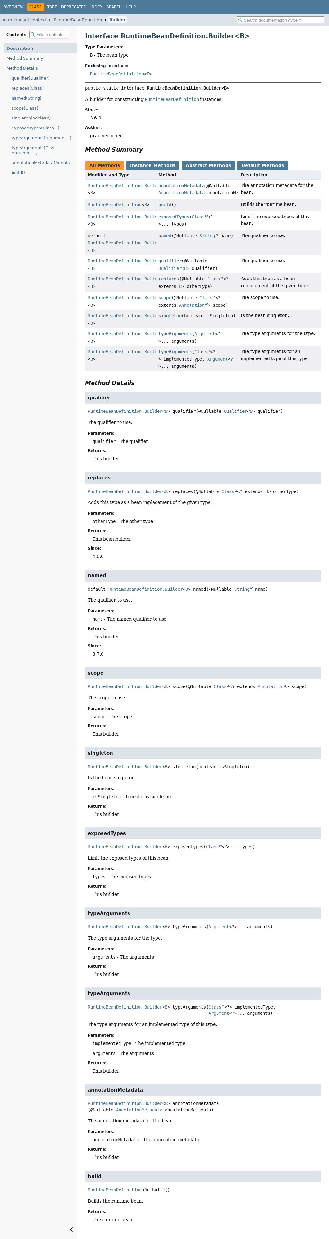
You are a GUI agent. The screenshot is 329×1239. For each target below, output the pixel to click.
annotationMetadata (181, 185)
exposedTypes (173, 216)
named (164, 235)
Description (19, 48)
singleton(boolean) (31, 118)
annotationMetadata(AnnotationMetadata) (44, 162)
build (164, 204)
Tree (52, 7)
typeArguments (175, 333)
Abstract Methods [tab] (208, 165)
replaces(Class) (28, 88)
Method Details (22, 68)
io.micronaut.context (24, 19)
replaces (168, 278)
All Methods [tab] (104, 165)
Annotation (192, 305)
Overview (13, 7)
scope (164, 297)
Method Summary (24, 58)
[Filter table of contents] (49, 35)
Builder (117, 19)
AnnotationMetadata (181, 192)
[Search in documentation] (280, 20)
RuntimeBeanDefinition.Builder (125, 185)
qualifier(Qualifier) (30, 78)
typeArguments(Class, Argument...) (35, 150)
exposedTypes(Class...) (35, 128)
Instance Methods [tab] (152, 165)
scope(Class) (25, 108)
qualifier (170, 260)
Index (96, 7)
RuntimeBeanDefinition (78, 19)
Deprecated (73, 7)
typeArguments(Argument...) (41, 138)
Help (131, 7)
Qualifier (170, 268)
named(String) (26, 98)
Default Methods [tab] (262, 165)
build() (18, 172)
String (207, 235)
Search (114, 7)
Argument (204, 333)
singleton (170, 315)
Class (198, 216)
